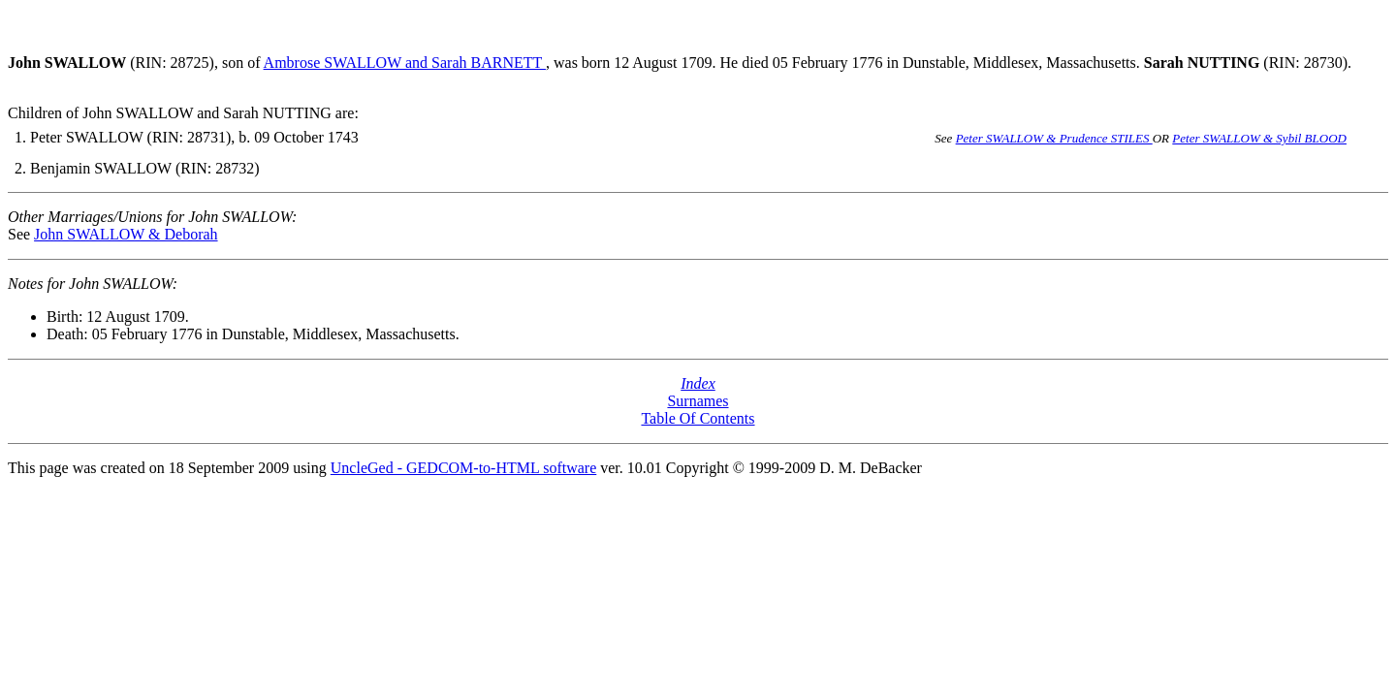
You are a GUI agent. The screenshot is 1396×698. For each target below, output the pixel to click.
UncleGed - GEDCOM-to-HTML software (463, 468)
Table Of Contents (697, 418)
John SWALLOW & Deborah (125, 234)
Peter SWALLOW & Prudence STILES (1054, 138)
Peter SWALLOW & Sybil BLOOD (1259, 138)
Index (698, 383)
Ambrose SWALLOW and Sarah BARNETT (405, 62)
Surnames (697, 401)
